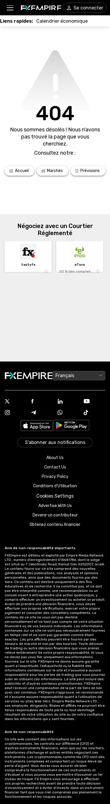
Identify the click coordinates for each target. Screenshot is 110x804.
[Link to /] (19, 171)
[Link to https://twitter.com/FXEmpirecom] (15, 402)
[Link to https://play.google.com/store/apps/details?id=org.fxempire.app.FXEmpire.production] (71, 426)
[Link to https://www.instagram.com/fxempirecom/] (15, 413)
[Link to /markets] (52, 171)
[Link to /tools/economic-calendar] (62, 21)
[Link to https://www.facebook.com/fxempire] (42, 402)
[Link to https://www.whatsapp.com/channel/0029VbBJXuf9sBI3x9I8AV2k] (68, 413)
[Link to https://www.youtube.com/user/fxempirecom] (94, 402)
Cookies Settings (55, 496)
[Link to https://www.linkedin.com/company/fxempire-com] (68, 402)
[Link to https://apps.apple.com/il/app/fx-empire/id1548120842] (37, 426)
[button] (10, 7)
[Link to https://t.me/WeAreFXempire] (42, 413)
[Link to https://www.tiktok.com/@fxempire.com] (94, 413)
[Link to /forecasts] (88, 171)
